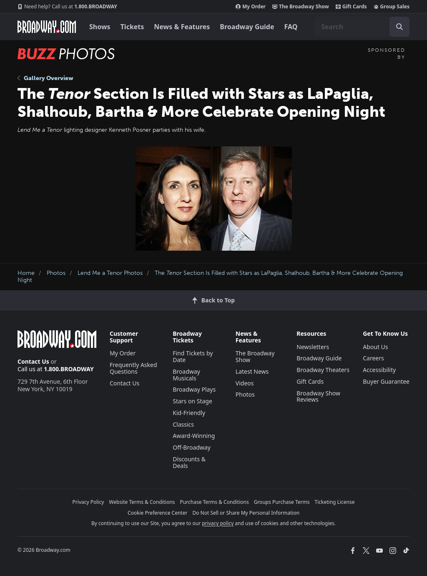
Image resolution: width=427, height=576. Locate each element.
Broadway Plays (194, 389)
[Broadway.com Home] (47, 26)
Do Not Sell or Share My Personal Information (245, 512)
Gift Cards (351, 6)
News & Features (182, 26)
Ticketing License (335, 502)
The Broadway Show (300, 6)
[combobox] (361, 27)
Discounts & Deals (189, 462)
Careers (373, 358)
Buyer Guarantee (386, 381)
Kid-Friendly (189, 413)
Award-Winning (194, 436)
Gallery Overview (45, 78)
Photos (56, 273)
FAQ (291, 26)
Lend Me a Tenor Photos (110, 273)
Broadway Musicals (186, 374)
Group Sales (391, 6)
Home (26, 273)
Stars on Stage (192, 401)
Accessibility (379, 370)
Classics (183, 424)
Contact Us (33, 361)
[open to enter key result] (399, 27)
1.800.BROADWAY (67, 6)
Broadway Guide (247, 26)
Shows (100, 26)
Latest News (252, 371)
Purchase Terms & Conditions (214, 502)
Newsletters (312, 347)
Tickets (132, 26)
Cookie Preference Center (158, 512)
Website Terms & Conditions (142, 502)
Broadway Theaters (322, 370)
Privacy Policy (88, 502)
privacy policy (218, 523)
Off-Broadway (192, 447)
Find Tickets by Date (193, 356)
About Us (375, 347)
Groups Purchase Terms (282, 502)
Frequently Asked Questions (133, 368)
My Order (251, 6)
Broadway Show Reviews (318, 396)
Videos (245, 383)
